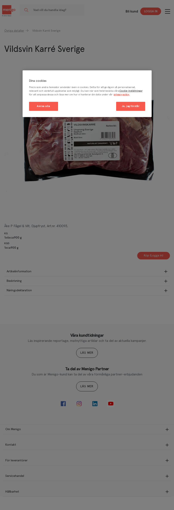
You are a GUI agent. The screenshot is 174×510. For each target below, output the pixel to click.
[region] (87, 93)
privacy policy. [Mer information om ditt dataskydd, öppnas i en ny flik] (122, 94)
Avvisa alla (43, 106)
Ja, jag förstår (131, 106)
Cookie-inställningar (131, 91)
